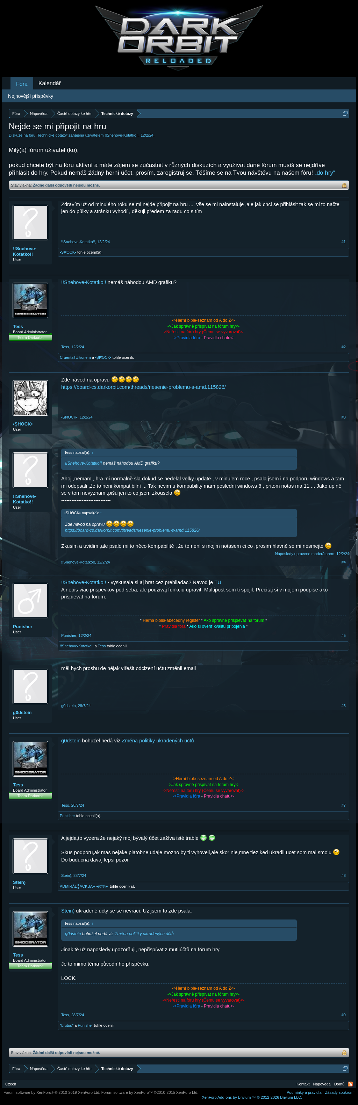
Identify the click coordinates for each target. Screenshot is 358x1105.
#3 (344, 417)
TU (217, 582)
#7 (344, 805)
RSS (350, 1084)
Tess (18, 326)
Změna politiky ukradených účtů (158, 740)
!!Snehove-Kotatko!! (121, 135)
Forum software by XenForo (51, 1092)
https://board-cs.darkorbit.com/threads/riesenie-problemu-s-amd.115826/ (143, 387)
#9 (344, 1015)
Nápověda (322, 1084)
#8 (344, 875)
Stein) (19, 882)
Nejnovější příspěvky (30, 96)
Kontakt (302, 1084)
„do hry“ (325, 172)
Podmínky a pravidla (304, 1092)
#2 (344, 347)
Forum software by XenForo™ (150, 1092)
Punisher (23, 626)
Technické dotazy (52, 135)
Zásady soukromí (340, 1092)
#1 (344, 242)
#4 (344, 562)
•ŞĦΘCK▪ (68, 252)
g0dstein (22, 712)
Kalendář (49, 83)
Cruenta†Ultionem (75, 357)
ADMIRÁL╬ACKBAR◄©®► (84, 886)
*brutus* (66, 1025)
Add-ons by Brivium (252, 1097)
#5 (344, 635)
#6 (344, 706)
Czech (10, 1084)
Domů (339, 1084)
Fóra (22, 84)
